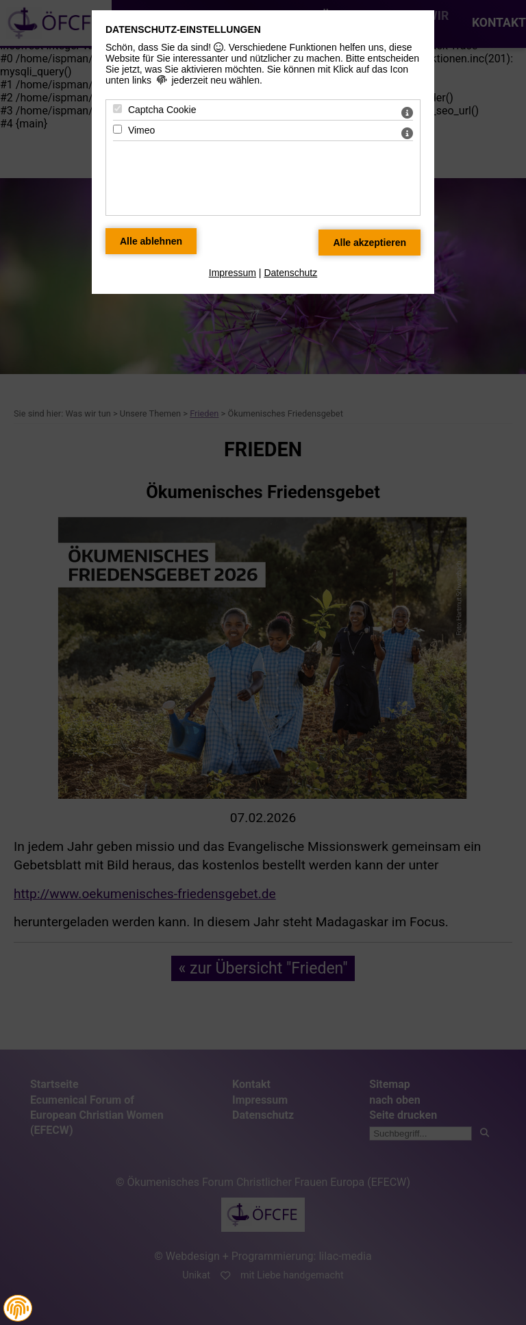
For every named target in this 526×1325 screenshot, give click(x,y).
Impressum (232, 272)
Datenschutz (290, 272)
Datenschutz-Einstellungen (183, 29)
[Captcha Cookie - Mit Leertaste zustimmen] (117, 108)
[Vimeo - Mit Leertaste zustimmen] (117, 129)
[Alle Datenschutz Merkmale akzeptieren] (369, 243)
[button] (18, 1309)
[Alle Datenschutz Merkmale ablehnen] (151, 241)
